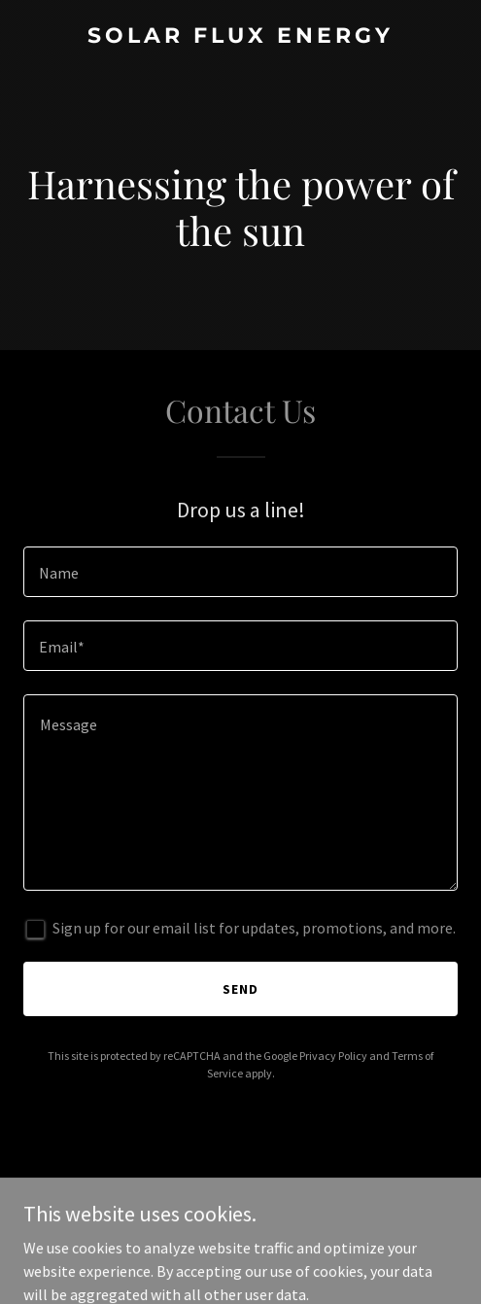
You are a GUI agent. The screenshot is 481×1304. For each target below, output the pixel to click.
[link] (240, 37)
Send (240, 989)
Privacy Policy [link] (333, 1055)
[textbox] (240, 571)
